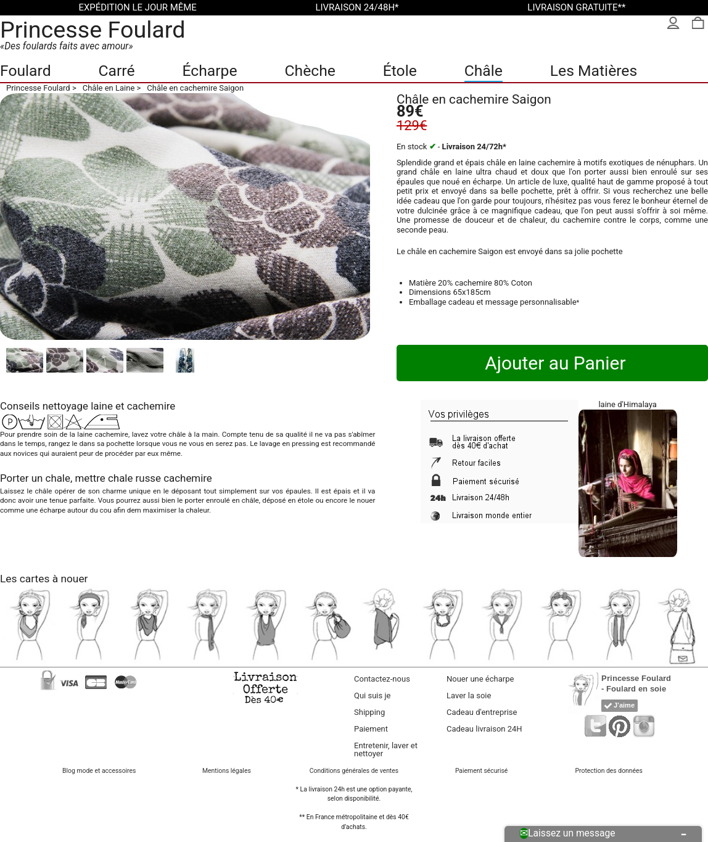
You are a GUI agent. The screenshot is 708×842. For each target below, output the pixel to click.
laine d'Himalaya (627, 404)
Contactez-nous (382, 679)
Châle (483, 71)
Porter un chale (35, 478)
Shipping (369, 712)
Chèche (309, 71)
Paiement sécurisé (481, 771)
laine (102, 406)
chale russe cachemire (160, 478)
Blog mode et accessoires (99, 771)
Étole (400, 71)
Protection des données (609, 771)
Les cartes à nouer (44, 578)
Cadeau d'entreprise (482, 712)
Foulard (25, 71)
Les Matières (593, 71)
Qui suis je (372, 695)
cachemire (151, 406)
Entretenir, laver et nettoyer (386, 749)
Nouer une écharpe (480, 679)
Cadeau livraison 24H (484, 729)
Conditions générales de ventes (354, 771)
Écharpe (209, 71)
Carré (116, 71)
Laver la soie (469, 695)
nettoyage (65, 406)
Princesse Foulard (93, 29)
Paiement (371, 729)
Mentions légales (226, 771)
